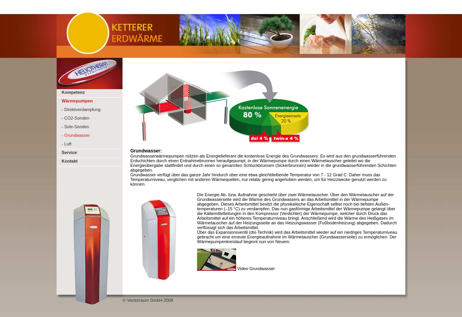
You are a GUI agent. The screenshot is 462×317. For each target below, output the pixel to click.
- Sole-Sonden (75, 126)
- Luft (65, 143)
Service (68, 152)
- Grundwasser (76, 135)
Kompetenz (72, 92)
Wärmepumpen (77, 101)
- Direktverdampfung (81, 109)
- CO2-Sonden (75, 118)
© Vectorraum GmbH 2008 (148, 300)
